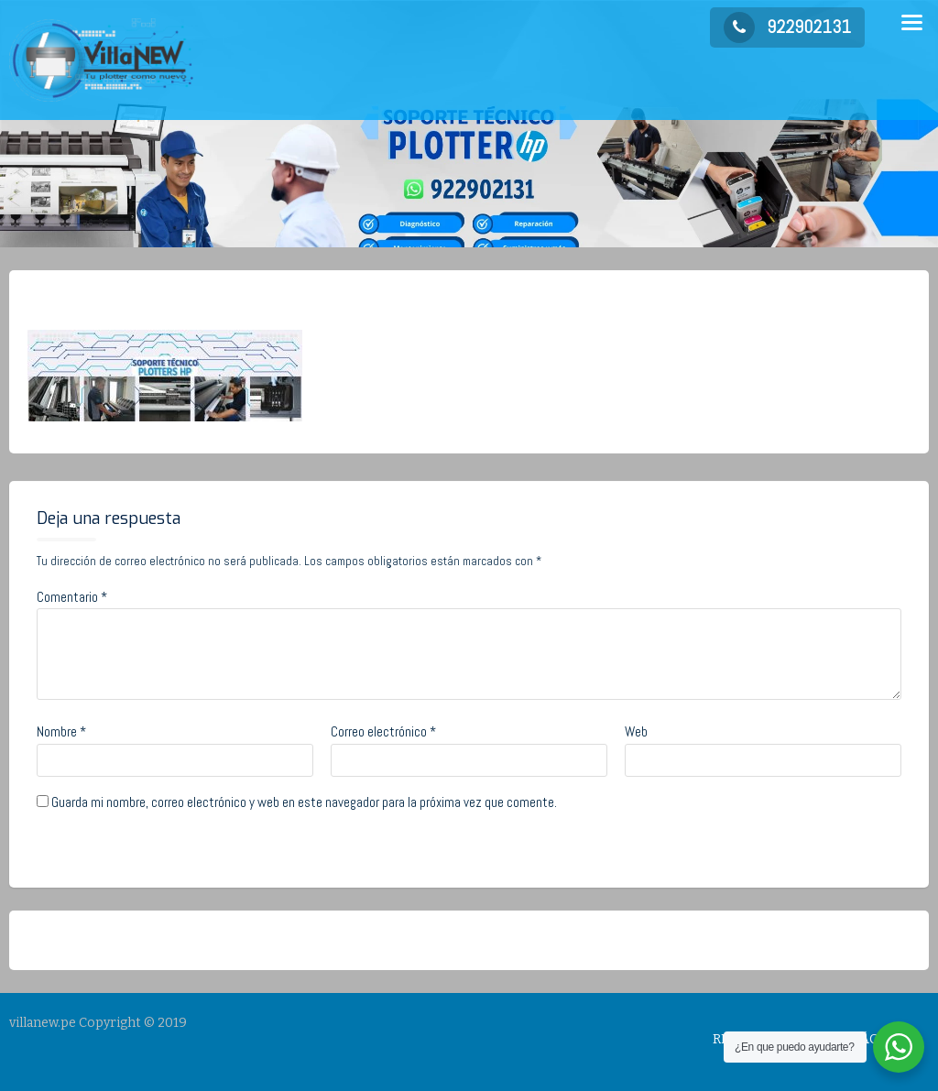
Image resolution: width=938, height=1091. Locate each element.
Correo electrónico (383, 731)
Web (636, 731)
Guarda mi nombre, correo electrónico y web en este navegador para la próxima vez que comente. (304, 802)
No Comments (265, 299)
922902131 (787, 26)
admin (168, 299)
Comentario (72, 597)
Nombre (61, 731)
